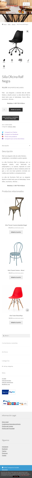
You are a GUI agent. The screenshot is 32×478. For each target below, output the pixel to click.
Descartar (5, 470)
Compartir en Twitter (11, 132)
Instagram (5, 447)
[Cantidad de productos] (5, 110)
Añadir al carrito (16, 109)
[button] (27, 31)
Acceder (4, 378)
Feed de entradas (6, 380)
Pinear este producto (11, 136)
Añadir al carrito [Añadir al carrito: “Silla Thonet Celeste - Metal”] (16, 277)
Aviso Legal (5, 422)
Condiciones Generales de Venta (11, 424)
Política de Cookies (7, 426)
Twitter (4, 451)
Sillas (9, 24)
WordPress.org (6, 384)
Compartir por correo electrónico (14, 139)
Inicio (5, 24)
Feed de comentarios (7, 382)
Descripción (5, 145)
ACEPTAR (16, 476)
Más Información (25, 475)
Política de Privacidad (8, 428)
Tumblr (4, 455)
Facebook (5, 449)
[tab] (16, 145)
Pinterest (5, 453)
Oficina (13, 24)
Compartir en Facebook (11, 134)
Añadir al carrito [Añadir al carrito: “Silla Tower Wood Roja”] (16, 322)
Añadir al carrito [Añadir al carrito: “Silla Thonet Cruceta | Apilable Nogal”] (16, 232)
